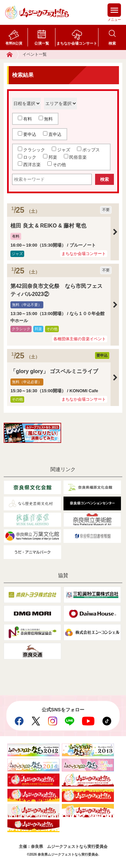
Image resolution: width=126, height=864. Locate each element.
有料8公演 (13, 43)
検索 (112, 43)
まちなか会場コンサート (76, 43)
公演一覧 (41, 43)
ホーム (13, 54)
